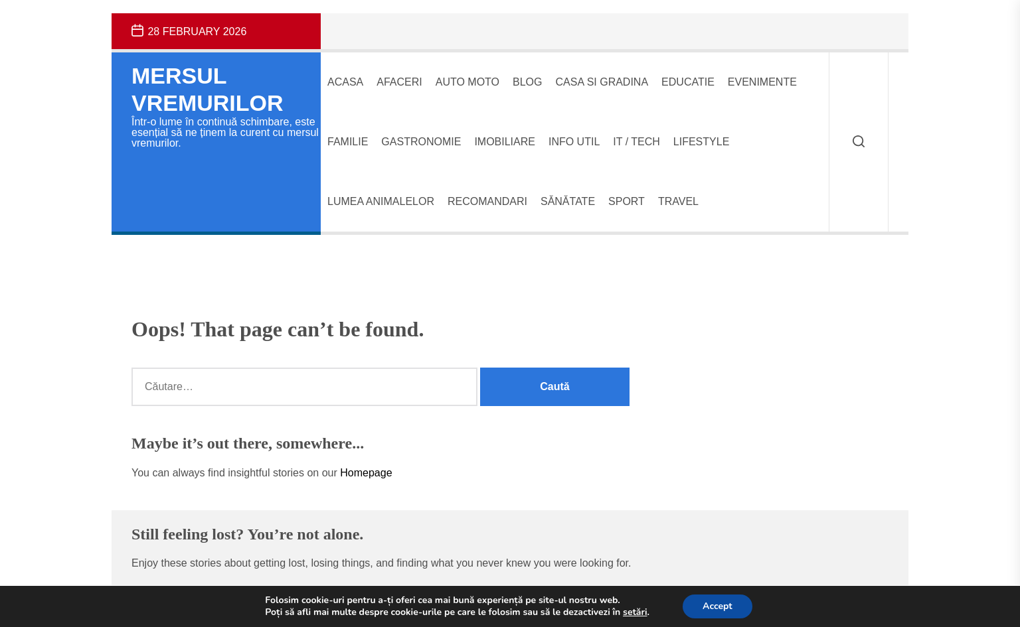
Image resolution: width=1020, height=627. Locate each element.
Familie (347, 141)
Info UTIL (574, 141)
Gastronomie (421, 141)
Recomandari (487, 201)
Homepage (366, 472)
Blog (527, 82)
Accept (717, 606)
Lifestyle (701, 141)
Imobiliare (504, 141)
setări (635, 612)
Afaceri (399, 82)
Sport (626, 201)
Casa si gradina (602, 82)
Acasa (345, 82)
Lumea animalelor (380, 201)
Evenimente (762, 82)
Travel (678, 201)
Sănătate (568, 201)
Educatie (688, 82)
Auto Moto (467, 82)
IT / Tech (636, 141)
